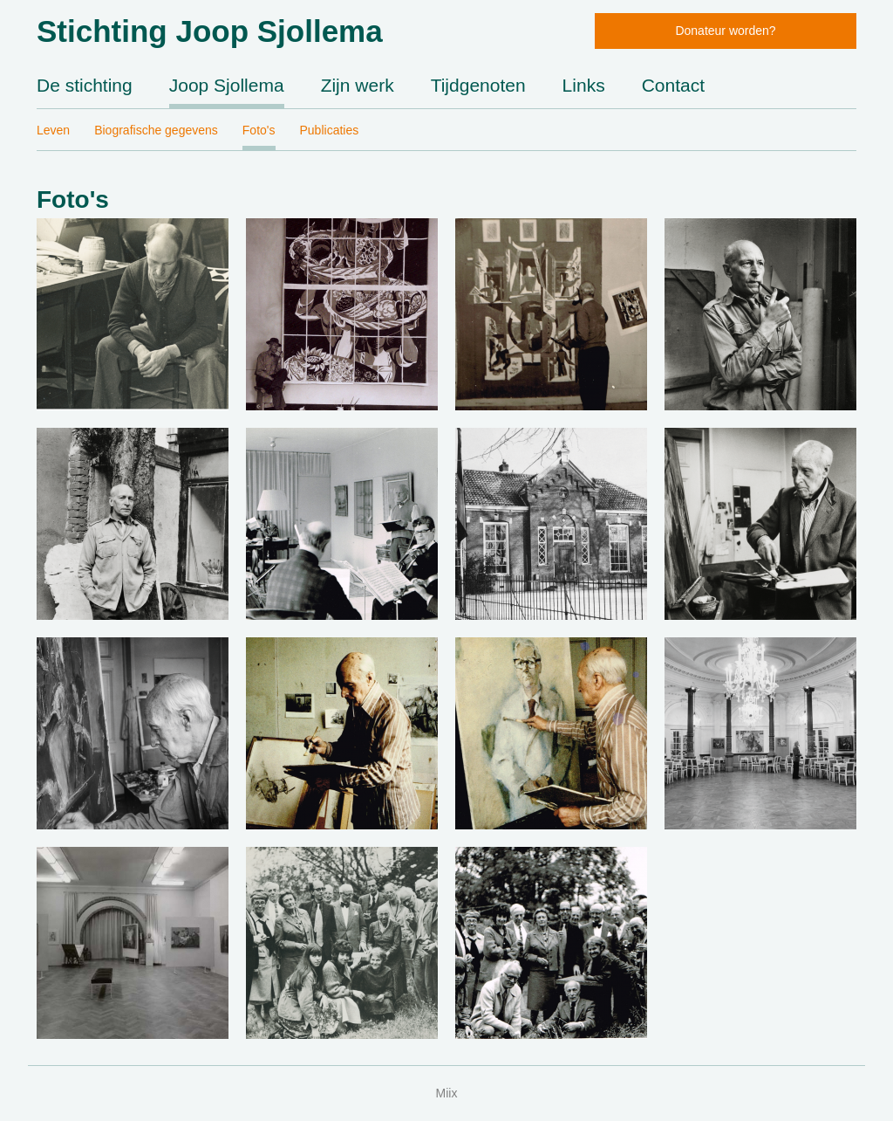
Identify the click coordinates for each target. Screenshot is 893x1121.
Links (583, 85)
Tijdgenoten (478, 85)
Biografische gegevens (156, 130)
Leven (53, 130)
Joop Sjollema (226, 85)
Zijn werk (357, 85)
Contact (673, 85)
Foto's (259, 130)
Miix (447, 1093)
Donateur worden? (725, 31)
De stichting (85, 85)
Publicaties (329, 130)
